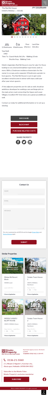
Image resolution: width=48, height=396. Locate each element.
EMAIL (6, 201)
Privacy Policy (35, 232)
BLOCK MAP (24, 125)
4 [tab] (20, 37)
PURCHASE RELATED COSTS (24, 131)
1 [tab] (12, 37)
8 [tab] (30, 37)
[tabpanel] (24, 24)
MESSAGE (7, 210)
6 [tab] (25, 37)
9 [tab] (33, 37)
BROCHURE (24, 118)
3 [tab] (17, 37)
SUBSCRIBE (16, 379)
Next (43, 26)
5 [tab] (22, 37)
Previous (5, 26)
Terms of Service (7, 234)
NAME (6, 191)
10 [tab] (36, 37)
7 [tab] (28, 37)
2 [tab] (14, 37)
